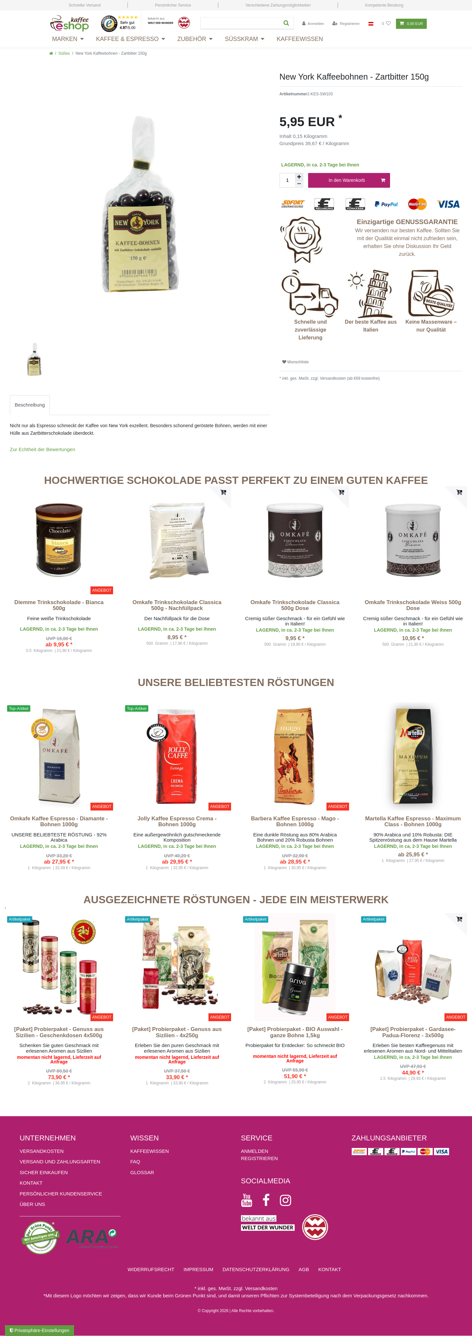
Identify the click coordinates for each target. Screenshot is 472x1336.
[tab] (30, 405)
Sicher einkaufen (44, 1172)
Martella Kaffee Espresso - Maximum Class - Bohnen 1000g (413, 822)
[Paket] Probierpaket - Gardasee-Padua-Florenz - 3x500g (413, 1032)
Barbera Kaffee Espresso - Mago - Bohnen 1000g (295, 822)
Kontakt (31, 1183)
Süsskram (241, 39)
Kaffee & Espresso (127, 39)
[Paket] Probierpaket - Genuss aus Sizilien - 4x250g (177, 1032)
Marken (64, 39)
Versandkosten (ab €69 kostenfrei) (349, 378)
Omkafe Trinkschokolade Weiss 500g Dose (413, 605)
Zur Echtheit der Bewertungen (42, 449)
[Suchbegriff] (239, 23)
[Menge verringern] (299, 184)
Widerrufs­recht (151, 1269)
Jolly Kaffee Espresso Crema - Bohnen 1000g (177, 822)
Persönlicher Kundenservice (61, 1193)
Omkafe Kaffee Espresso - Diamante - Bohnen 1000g (59, 822)
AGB (304, 1269)
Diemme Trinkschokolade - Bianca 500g (59, 605)
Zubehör (191, 39)
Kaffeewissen (300, 39)
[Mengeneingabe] (287, 180)
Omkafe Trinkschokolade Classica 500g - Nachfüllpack (176, 605)
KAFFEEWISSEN (149, 1151)
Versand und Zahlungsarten (60, 1161)
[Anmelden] (313, 24)
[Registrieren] (346, 24)
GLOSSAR (142, 1172)
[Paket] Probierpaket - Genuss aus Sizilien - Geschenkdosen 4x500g (59, 1032)
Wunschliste (295, 362)
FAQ (135, 1161)
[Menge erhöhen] (299, 177)
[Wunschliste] (386, 24)
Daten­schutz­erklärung (256, 1269)
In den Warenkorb (357, 180)
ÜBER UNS (32, 1204)
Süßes (64, 53)
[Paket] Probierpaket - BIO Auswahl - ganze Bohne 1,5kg (295, 1032)
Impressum (198, 1269)
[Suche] (285, 23)
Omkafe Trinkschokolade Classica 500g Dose (294, 605)
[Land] (371, 24)
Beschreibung (30, 405)
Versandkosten (42, 1151)
